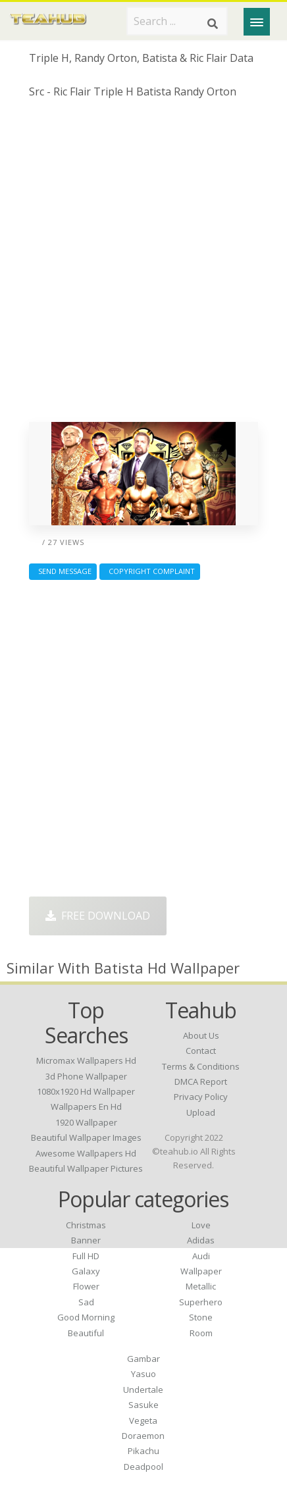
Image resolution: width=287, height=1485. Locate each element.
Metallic (201, 1286)
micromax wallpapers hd (86, 1060)
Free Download (97, 915)
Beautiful (86, 1333)
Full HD (85, 1256)
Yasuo (143, 1374)
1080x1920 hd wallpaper (86, 1091)
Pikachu (143, 1451)
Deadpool (143, 1466)
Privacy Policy (201, 1097)
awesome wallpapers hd (86, 1153)
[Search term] (177, 21)
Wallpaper (201, 1271)
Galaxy (86, 1271)
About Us (201, 1035)
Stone (201, 1317)
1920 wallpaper (86, 1122)
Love (201, 1225)
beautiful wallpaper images (86, 1137)
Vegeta (143, 1420)
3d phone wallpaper (86, 1076)
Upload (200, 1112)
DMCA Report (200, 1081)
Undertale (143, 1389)
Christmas (86, 1225)
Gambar (143, 1359)
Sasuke (143, 1405)
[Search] (212, 24)
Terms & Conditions (201, 1066)
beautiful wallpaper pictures (86, 1168)
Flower (86, 1286)
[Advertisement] (143, 265)
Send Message (62, 571)
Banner (86, 1240)
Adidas (201, 1240)
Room (201, 1333)
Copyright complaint (150, 571)
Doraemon (143, 1436)
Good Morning (86, 1317)
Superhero (200, 1302)
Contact (201, 1050)
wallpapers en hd (86, 1106)
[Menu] (257, 22)
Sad (86, 1302)
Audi (201, 1256)
